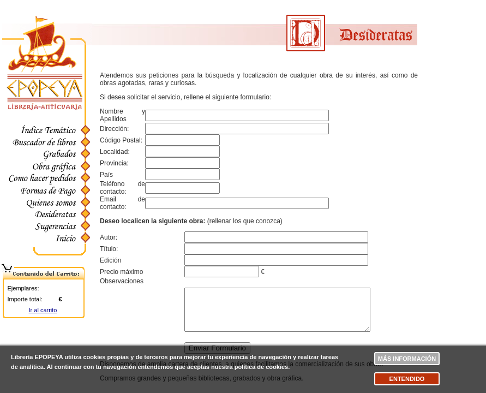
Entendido (407, 379)
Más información (407, 358)
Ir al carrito (43, 310)
